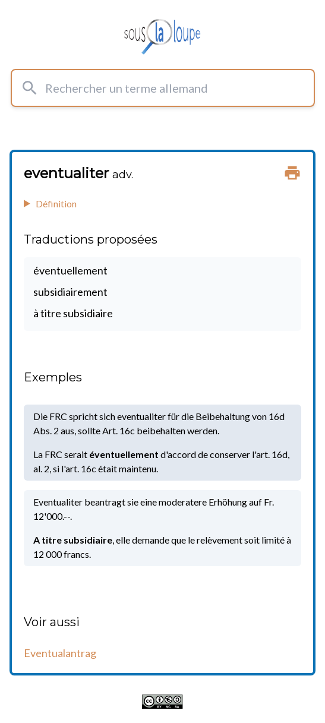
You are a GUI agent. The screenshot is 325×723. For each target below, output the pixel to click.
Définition (56, 203)
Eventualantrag (60, 652)
